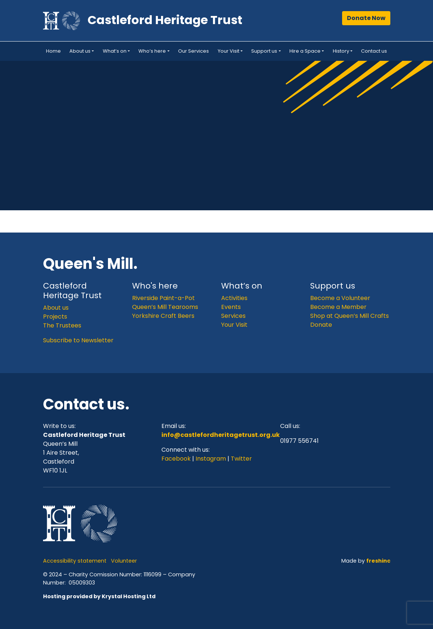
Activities (234, 298)
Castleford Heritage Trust (165, 19)
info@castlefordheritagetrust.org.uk (220, 435)
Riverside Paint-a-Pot (163, 298)
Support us (264, 51)
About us (80, 51)
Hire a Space (305, 51)
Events (231, 307)
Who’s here (152, 51)
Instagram (211, 458)
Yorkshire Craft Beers (163, 316)
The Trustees (62, 325)
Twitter (241, 458)
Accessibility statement (74, 560)
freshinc (378, 560)
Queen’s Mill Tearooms (165, 307)
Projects (55, 316)
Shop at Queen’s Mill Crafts (349, 316)
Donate (321, 324)
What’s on (115, 51)
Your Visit (228, 51)
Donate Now (366, 18)
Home (53, 51)
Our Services (193, 51)
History (341, 51)
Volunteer (124, 560)
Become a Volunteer (340, 298)
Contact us (374, 51)
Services (233, 316)
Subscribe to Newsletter (78, 340)
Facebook (176, 458)
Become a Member (338, 307)
